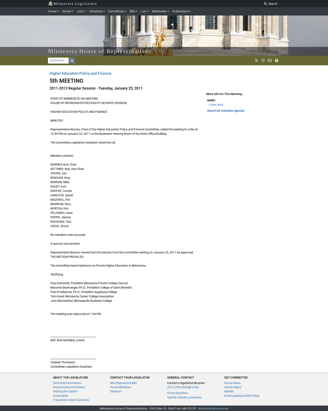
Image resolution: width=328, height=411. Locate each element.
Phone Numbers (177, 393)
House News (232, 383)
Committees (116, 11)
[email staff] (269, 60)
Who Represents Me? (123, 383)
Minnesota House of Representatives (99, 51)
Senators (116, 391)
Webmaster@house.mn (213, 408)
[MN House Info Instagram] (263, 60)
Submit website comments (184, 397)
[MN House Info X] (256, 60)
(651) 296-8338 (177, 387)
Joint (80, 11)
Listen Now (216, 104)
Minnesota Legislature (72, 3)
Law (143, 11)
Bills (132, 11)
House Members (120, 387)
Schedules (95, 11)
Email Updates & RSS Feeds (242, 395)
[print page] (276, 60)
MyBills (228, 391)
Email (195, 387)
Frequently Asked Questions (71, 400)
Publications (180, 11)
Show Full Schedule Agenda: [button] (226, 110)
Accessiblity (60, 395)
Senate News (232, 387)
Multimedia (159, 11)
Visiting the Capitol (65, 391)
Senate (66, 11)
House (52, 11)
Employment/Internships (69, 387)
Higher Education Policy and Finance (80, 73)
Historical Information (67, 383)
